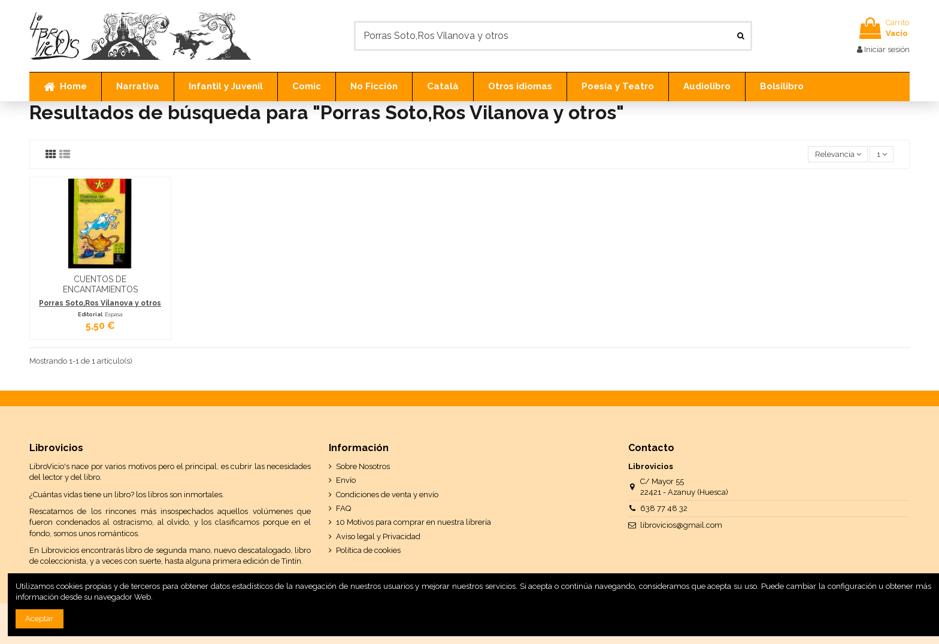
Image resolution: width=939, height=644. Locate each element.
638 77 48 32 (663, 508)
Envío (346, 480)
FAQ (343, 508)
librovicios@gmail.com (681, 525)
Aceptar (39, 618)
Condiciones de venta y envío (387, 494)
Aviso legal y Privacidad (378, 536)
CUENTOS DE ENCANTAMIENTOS (100, 284)
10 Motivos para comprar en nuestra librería (413, 522)
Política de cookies (368, 550)
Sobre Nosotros (363, 466)
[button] (137, 86)
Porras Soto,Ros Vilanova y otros (100, 303)
